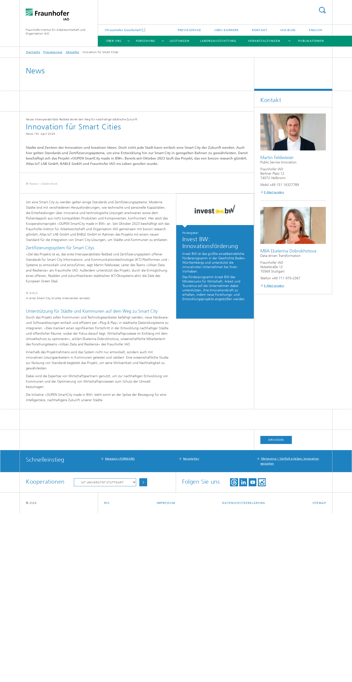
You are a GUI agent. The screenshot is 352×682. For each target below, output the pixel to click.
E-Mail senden (274, 192)
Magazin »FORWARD (120, 627)
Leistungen (179, 41)
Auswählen (143, 651)
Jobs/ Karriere (226, 30)
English (315, 30)
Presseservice (189, 30)
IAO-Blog (288, 30)
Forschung (145, 41)
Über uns (113, 41)
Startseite (33, 52)
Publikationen (311, 41)
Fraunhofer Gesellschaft (124, 30)
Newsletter (191, 627)
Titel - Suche (322, 10)
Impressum (166, 671)
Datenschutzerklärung (243, 671)
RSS (107, 671)
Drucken (276, 608)
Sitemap (319, 671)
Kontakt (259, 30)
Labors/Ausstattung (218, 41)
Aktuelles (72, 52)
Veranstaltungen (264, 41)
